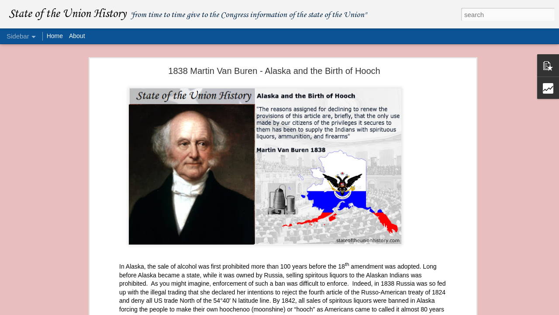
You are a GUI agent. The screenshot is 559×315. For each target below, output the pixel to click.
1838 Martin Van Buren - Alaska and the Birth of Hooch (274, 71)
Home (55, 35)
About (77, 35)
